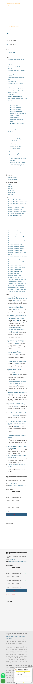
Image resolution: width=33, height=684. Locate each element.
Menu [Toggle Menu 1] (8, 34)
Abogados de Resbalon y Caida (14, 275)
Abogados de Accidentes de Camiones (16, 246)
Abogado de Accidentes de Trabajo (15, 209)
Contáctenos (11, 94)
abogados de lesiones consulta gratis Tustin (17, 261)
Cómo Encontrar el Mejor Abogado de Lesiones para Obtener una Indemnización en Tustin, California (17, 316)
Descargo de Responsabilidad (15, 96)
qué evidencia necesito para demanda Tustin (17, 289)
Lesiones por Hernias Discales (17, 125)
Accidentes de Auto (14, 105)
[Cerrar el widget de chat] (31, 666)
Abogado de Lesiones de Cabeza (14, 217)
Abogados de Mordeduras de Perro (15, 271)
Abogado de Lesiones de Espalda (15, 219)
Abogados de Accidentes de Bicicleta (15, 244)
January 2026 (11, 190)
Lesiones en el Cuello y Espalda (17, 123)
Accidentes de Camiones (15, 109)
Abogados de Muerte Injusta (13, 273)
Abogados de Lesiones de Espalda (15, 265)
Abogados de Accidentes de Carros (15, 250)
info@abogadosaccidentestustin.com (17, 5)
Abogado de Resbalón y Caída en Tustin (16, 229)
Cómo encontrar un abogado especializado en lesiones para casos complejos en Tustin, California (16, 329)
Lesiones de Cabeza (14, 117)
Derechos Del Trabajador (15, 140)
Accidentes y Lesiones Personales (17, 162)
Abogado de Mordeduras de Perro (15, 223)
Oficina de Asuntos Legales (14, 153)
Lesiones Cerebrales (14, 115)
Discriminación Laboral (15, 144)
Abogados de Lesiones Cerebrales (15, 259)
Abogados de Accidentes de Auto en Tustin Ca (17, 240)
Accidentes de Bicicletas (15, 107)
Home (7, 44)
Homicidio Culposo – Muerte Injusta (18, 113)
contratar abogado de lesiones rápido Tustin (17, 279)
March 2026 (10, 186)
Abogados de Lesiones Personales (15, 269)
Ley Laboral (10, 131)
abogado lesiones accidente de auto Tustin (16, 231)
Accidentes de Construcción (16, 133)
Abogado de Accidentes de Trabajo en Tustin (17, 211)
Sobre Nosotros (11, 170)
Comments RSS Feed (13, 54)
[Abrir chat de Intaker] (16, 683)
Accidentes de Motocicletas (16, 111)
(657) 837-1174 (23, 3)
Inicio (9, 102)
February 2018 (11, 194)
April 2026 (10, 184)
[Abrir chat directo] (29, 666)
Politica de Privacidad (20, 636)
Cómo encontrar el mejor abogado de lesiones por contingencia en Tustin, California (17, 423)
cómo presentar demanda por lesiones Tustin (17, 283)
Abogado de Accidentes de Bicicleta (15, 199)
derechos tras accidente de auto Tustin (16, 285)
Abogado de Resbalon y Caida (14, 227)
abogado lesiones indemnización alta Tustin (17, 234)
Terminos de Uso (10, 636)
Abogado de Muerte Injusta (13, 225)
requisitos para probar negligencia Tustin (16, 291)
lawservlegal (16, 300)
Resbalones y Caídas (14, 129)
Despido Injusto (13, 142)
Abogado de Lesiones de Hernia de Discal (16, 221)
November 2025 (11, 192)
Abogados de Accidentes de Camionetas (16, 248)
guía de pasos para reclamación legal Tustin (17, 287)
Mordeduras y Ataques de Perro (17, 127)
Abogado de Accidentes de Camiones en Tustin (17, 201)
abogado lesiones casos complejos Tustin (16, 232)
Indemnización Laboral (15, 148)
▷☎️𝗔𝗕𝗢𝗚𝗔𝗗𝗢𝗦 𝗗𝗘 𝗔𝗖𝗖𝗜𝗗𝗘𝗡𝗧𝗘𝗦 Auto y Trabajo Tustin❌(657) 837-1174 (16, 15)
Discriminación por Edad (15, 146)
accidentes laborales (12, 177)
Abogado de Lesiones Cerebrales (15, 215)
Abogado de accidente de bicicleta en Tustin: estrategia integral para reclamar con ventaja (17, 435)
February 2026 (11, 188)
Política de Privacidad (13, 154)
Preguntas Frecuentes (13, 156)
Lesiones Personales (12, 104)
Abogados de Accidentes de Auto (15, 238)
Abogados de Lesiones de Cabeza (15, 263)
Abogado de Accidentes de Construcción (16, 207)
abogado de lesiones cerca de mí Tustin (16, 213)
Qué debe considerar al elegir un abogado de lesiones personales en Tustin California (16, 370)
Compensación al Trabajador (16, 139)
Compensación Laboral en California (15, 277)
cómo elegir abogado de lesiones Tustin (16, 281)
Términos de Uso (12, 172)
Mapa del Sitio (11, 151)
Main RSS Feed (11, 52)
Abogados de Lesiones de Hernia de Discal (16, 267)
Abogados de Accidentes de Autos (15, 242)
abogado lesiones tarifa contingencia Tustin (17, 236)
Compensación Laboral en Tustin (15, 89)
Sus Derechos (13, 167)
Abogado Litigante (12, 81)
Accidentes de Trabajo (15, 135)
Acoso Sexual (13, 137)
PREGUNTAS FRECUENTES (16, 1)
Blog (9, 87)
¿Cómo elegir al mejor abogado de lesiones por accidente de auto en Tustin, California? (17, 392)
